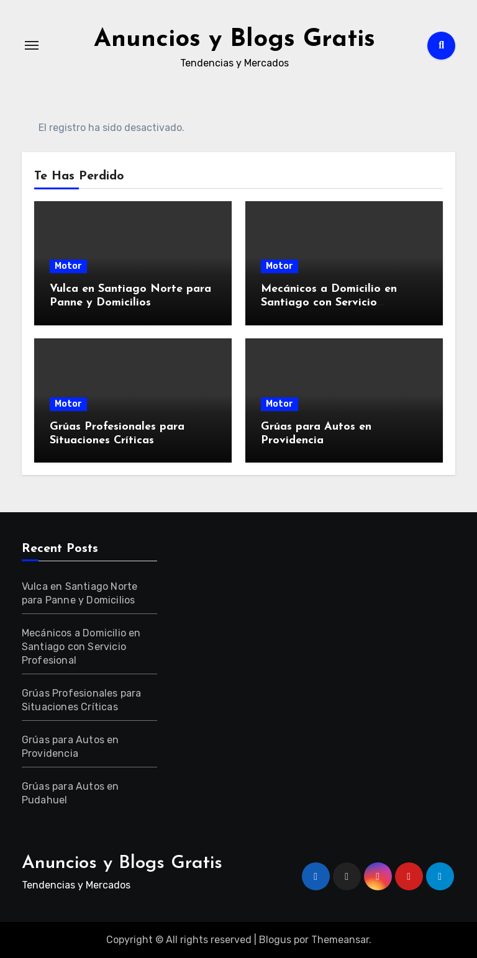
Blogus (275, 940)
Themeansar (340, 940)
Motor (68, 266)
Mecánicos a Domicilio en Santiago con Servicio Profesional (329, 302)
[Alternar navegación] (32, 45)
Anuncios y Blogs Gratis (234, 39)
